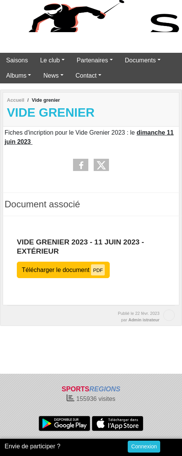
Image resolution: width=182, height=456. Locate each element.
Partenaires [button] (92, 60)
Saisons (17, 60)
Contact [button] (86, 75)
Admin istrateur (143, 320)
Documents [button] (140, 60)
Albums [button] (16, 75)
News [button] (50, 75)
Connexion (144, 446)
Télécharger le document (63, 269)
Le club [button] (50, 60)
